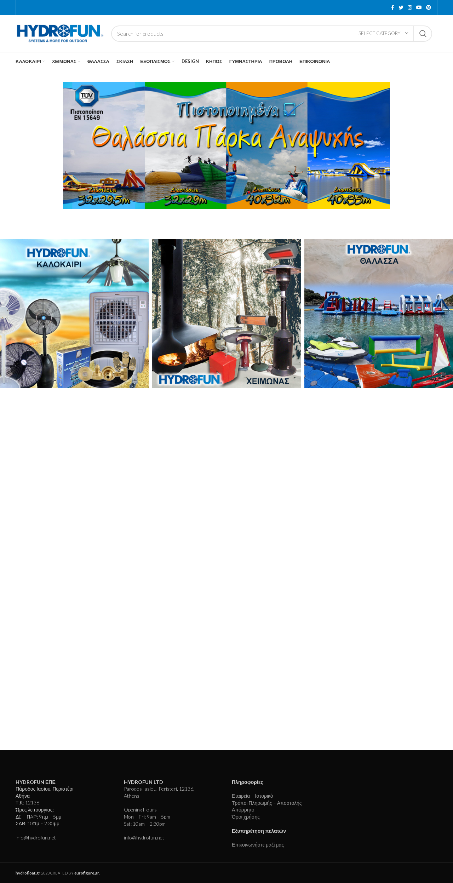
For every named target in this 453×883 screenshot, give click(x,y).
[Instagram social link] (410, 7)
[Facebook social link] (392, 7)
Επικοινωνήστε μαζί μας (258, 845)
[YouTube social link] (419, 7)
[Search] (271, 33)
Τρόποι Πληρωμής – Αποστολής (267, 803)
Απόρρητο (243, 810)
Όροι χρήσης (246, 817)
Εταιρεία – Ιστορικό (252, 796)
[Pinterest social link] (428, 7)
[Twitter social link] (401, 7)
